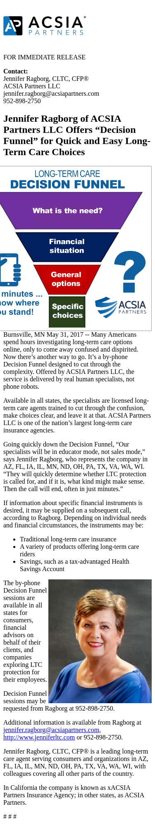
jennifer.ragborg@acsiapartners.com (51, 729)
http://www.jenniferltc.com (39, 737)
